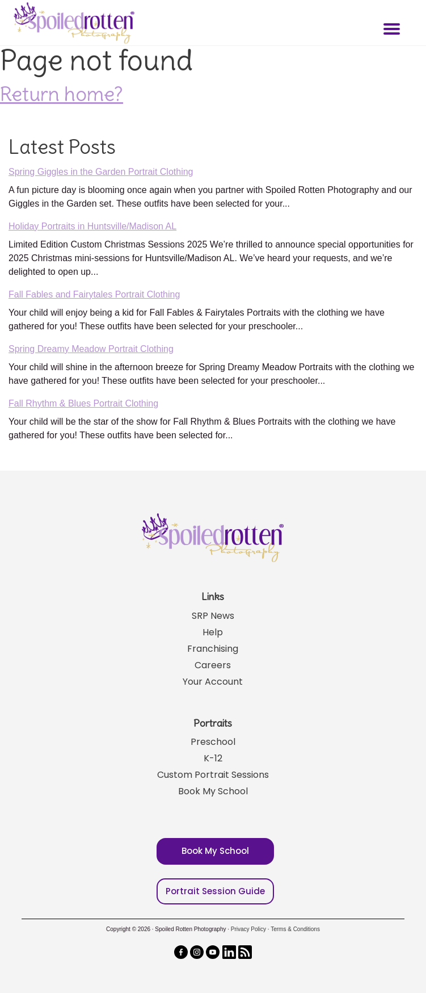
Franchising (212, 648)
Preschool (213, 741)
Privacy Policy (248, 929)
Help (213, 632)
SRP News (213, 615)
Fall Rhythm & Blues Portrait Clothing (83, 403)
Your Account (213, 681)
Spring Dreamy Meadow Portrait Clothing (91, 349)
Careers (213, 665)
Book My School (213, 791)
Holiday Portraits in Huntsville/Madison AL (92, 226)
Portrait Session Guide (215, 891)
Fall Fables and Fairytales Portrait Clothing (94, 294)
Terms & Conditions (295, 929)
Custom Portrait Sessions (213, 774)
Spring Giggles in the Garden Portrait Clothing (101, 172)
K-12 (213, 758)
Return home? (61, 93)
